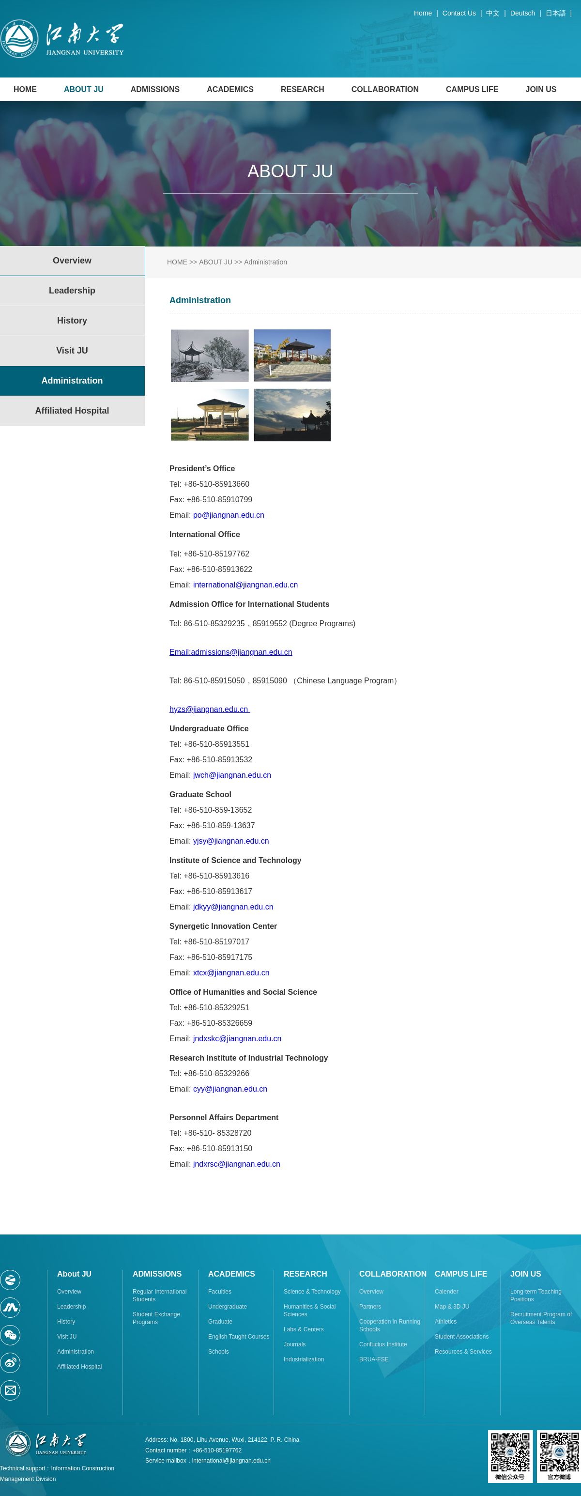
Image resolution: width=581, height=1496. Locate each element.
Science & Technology (312, 1291)
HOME (25, 89)
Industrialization (304, 1359)
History (66, 1321)
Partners (370, 1306)
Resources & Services (463, 1351)
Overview (69, 1291)
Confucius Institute (383, 1344)
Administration (265, 262)
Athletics (446, 1321)
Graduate (220, 1321)
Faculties (219, 1291)
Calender (447, 1291)
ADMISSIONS (155, 89)
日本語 (556, 13)
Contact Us (459, 13)
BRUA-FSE (374, 1359)
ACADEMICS (230, 89)
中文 (493, 13)
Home (423, 13)
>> (193, 262)
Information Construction (82, 1468)
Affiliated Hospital (79, 1366)
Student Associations (462, 1336)
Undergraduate (227, 1306)
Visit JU (66, 1336)
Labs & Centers (304, 1329)
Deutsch (522, 13)
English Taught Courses (239, 1336)
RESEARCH (302, 89)
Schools (218, 1351)
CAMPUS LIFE (472, 89)
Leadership (71, 1306)
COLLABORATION (385, 89)
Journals (295, 1344)
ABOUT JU (84, 89)
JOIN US (541, 89)
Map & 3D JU (452, 1306)
